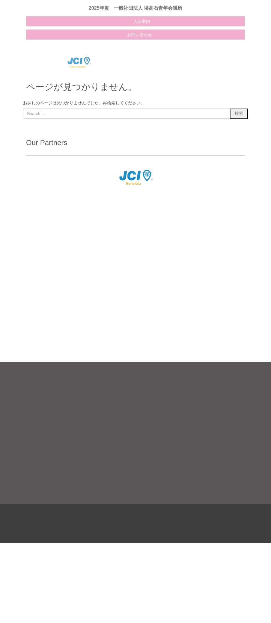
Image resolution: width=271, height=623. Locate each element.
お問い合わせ (140, 31)
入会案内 (142, 18)
